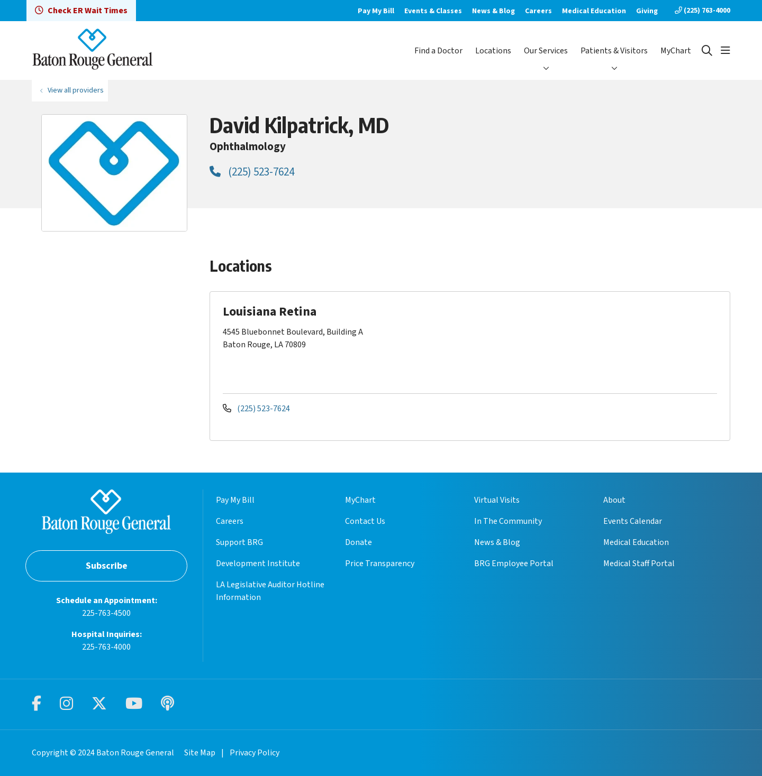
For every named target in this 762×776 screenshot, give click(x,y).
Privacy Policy (254, 753)
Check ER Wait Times (81, 10)
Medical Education (594, 11)
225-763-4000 (106, 647)
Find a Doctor (438, 51)
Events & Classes (433, 11)
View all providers (76, 90)
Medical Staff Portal (639, 563)
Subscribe (107, 565)
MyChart (675, 51)
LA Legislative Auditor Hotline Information (270, 591)
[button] (725, 50)
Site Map (199, 753)
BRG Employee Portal (514, 563)
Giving (647, 11)
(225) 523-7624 (252, 172)
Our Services (546, 51)
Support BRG (239, 542)
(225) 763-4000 (702, 10)
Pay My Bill (376, 11)
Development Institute (258, 563)
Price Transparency (379, 563)
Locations (493, 51)
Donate (358, 542)
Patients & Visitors (614, 51)
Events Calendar (632, 521)
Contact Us (365, 521)
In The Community (508, 521)
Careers (538, 11)
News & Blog (493, 11)
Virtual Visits (497, 500)
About (614, 500)
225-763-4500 (106, 613)
